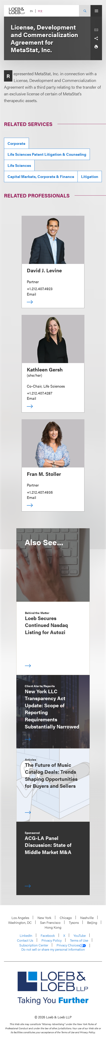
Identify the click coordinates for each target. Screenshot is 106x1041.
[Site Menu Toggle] (96, 11)
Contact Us (25, 940)
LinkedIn (26, 935)
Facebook (48, 935)
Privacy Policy (51, 940)
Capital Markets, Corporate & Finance (41, 176)
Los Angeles (20, 917)
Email (31, 294)
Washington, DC (20, 922)
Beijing (92, 922)
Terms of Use (79, 940)
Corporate (16, 143)
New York (44, 917)
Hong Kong (53, 927)
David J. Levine (44, 270)
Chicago (66, 917)
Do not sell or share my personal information (53, 949)
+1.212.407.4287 (39, 393)
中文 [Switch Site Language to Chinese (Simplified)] (40, 11)
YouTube (80, 935)
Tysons (74, 922)
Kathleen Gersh (45, 369)
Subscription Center (33, 945)
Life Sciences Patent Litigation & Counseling (47, 154)
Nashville (87, 917)
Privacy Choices (71, 945)
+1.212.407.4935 (40, 492)
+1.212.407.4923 (40, 288)
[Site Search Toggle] (84, 11)
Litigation (89, 176)
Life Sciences (19, 165)
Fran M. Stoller (44, 473)
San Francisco (50, 922)
